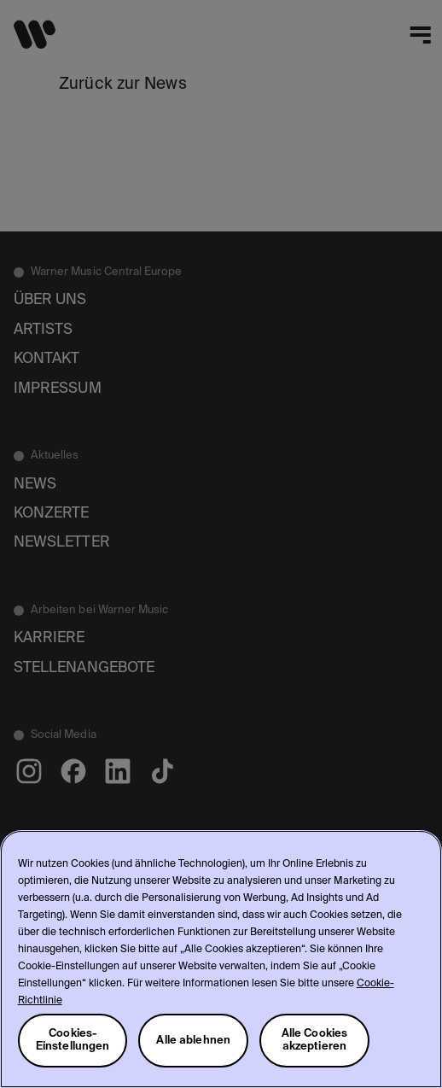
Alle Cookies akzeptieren (315, 1040)
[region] (221, 959)
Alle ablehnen (193, 1040)
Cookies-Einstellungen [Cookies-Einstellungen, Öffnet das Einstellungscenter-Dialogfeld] (73, 1040)
